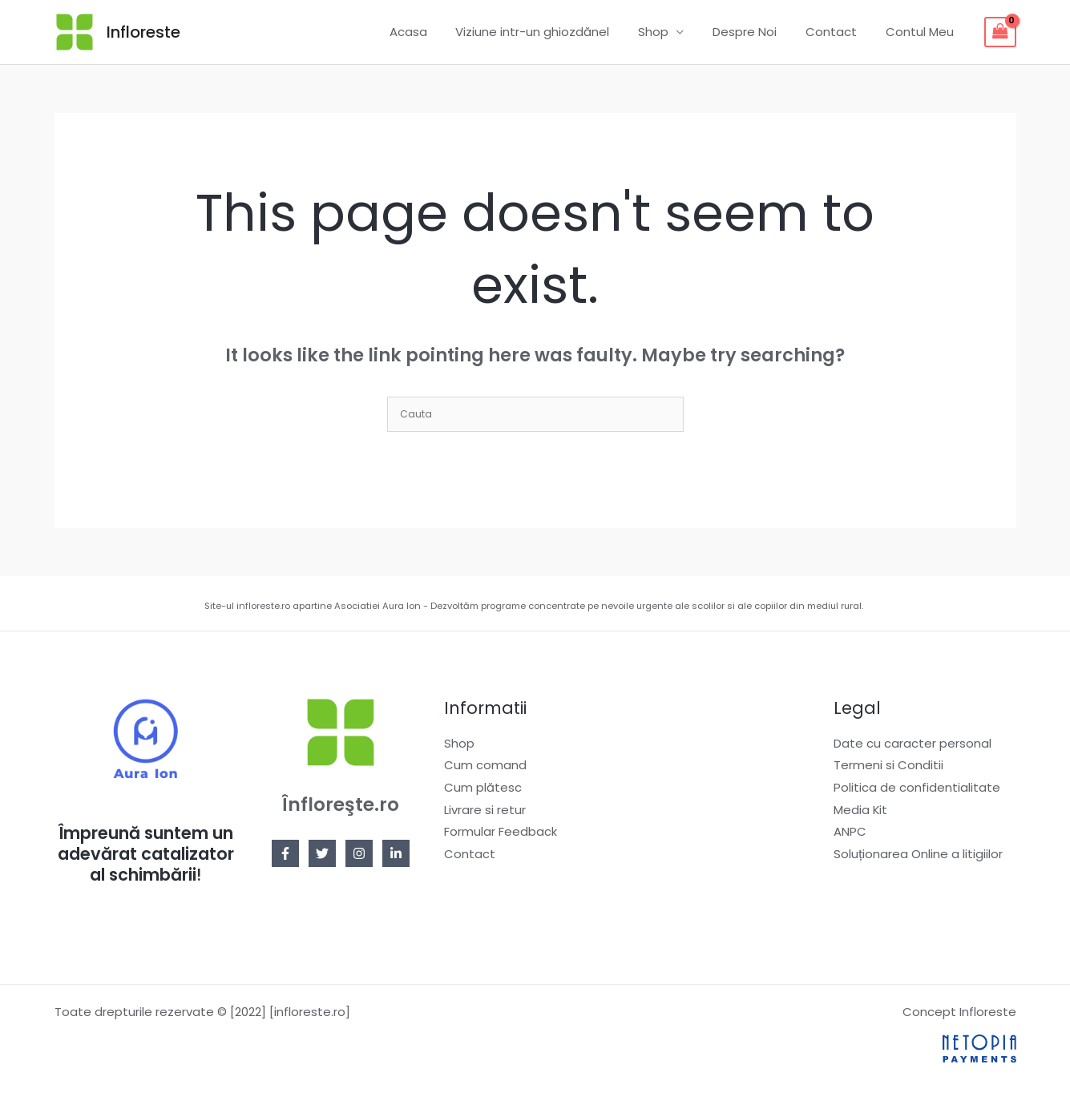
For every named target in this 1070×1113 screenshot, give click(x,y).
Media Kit (861, 809)
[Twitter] (322, 853)
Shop (670, 31)
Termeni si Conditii (888, 765)
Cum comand (485, 765)
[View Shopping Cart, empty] (1000, 32)
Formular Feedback (500, 832)
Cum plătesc (483, 787)
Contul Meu (922, 31)
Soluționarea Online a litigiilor (918, 854)
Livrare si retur (485, 809)
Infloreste (143, 32)
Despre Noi (757, 31)
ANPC (850, 832)
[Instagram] (359, 853)
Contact (838, 31)
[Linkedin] (396, 853)
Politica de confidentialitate (917, 787)
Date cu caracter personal (912, 743)
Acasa (434, 31)
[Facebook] (285, 853)
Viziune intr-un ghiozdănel (554, 31)
